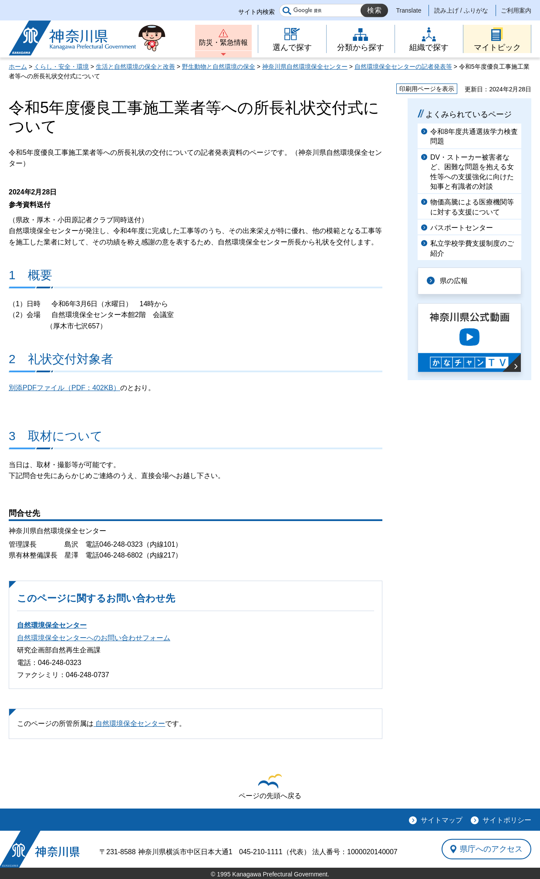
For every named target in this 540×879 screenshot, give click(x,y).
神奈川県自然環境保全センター (305, 66)
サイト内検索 (256, 11)
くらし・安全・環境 (61, 66)
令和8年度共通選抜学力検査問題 (474, 136)
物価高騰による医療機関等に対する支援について (472, 206)
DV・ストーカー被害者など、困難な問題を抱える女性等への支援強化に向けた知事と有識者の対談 (472, 172)
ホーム (18, 66)
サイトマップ (441, 820)
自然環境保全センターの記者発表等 (403, 66)
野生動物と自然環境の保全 (218, 66)
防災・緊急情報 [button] (223, 42)
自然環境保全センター (52, 625)
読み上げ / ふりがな (461, 10)
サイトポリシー (507, 820)
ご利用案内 (516, 10)
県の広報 (454, 280)
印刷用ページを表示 (426, 88)
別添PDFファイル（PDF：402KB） (64, 387)
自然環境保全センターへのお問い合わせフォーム (93, 638)
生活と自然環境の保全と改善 (135, 66)
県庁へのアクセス (491, 849)
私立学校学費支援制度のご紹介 (472, 248)
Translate (409, 10)
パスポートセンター (461, 227)
